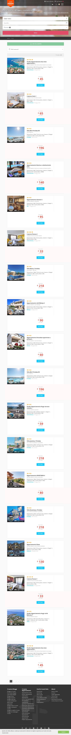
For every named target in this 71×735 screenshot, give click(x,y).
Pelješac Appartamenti (27, 719)
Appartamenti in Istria (27, 692)
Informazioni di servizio (56, 699)
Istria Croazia (40, 694)
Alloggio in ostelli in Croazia (13, 710)
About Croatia (54, 691)
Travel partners (40, 702)
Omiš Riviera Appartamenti (28, 708)
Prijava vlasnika (49, 1)
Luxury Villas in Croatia (42, 697)
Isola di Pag (39, 693)
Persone (7, 27)
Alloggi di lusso (10, 696)
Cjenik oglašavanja (55, 694)
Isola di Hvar (39, 691)
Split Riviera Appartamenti (27, 703)
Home (8, 38)
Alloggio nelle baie (11, 699)
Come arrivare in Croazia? (57, 701)
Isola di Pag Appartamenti (27, 699)
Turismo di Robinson (11, 701)
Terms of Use (54, 696)
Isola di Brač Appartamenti (28, 707)
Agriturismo (9, 704)
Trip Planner (60, 1)
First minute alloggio (11, 693)
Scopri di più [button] (5, 732)
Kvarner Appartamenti (27, 694)
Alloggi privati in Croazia (12, 705)
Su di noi (53, 693)
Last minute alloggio (11, 694)
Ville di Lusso (10, 702)
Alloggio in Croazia (11, 691)
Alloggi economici (11, 697)
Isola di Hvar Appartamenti (28, 705)
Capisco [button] (63, 732)
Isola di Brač (39, 696)
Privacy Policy (54, 697)
